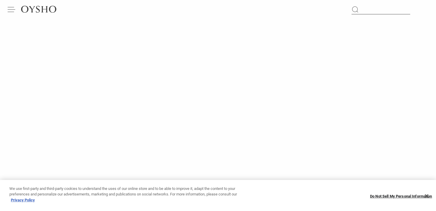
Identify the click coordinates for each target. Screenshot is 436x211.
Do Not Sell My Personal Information (401, 199)
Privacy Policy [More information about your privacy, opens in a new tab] (23, 202)
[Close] (426, 198)
